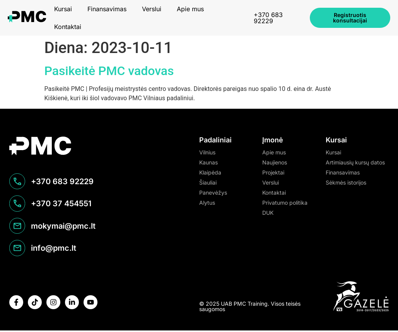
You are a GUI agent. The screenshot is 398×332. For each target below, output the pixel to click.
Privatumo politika (284, 202)
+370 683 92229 (268, 18)
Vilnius (207, 152)
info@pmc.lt (54, 249)
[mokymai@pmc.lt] (17, 227)
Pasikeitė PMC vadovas (109, 70)
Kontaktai (67, 27)
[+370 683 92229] (17, 182)
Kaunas (208, 162)
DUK (267, 212)
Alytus (207, 202)
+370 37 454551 (61, 204)
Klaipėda (210, 172)
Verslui (151, 9)
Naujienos (274, 162)
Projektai (273, 172)
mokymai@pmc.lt (63, 227)
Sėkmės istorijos (346, 182)
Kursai (63, 9)
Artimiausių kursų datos (355, 162)
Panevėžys (213, 192)
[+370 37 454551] (17, 205)
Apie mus (190, 9)
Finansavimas (106, 9)
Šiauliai (208, 182)
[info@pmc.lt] (17, 249)
